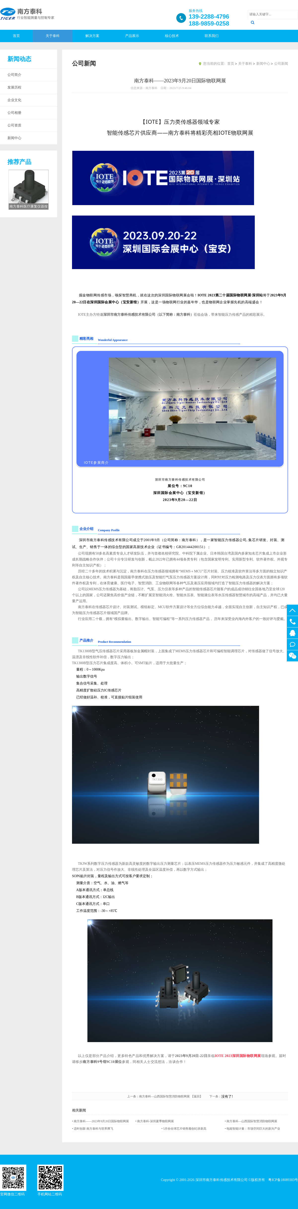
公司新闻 (281, 63)
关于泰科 (53, 36)
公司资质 (14, 125)
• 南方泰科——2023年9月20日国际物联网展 (100, 1121)
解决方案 (92, 36)
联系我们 (212, 36)
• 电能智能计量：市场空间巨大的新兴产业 (252, 1128)
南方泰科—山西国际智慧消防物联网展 (164, 1096)
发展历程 (14, 87)
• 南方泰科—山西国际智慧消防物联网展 (251, 1121)
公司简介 (14, 75)
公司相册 (14, 113)
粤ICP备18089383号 (282, 1180)
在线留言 (292, 644)
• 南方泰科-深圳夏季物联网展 (154, 1121)
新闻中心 (14, 138)
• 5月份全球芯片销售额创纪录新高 (183, 1128)
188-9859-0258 (292, 621)
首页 (16, 36)
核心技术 (172, 36)
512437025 (292, 633)
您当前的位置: (214, 63)
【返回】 (200, 1096)
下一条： (215, 1096)
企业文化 (14, 100)
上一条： (133, 1096)
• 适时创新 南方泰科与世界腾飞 (92, 1128)
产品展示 (132, 36)
